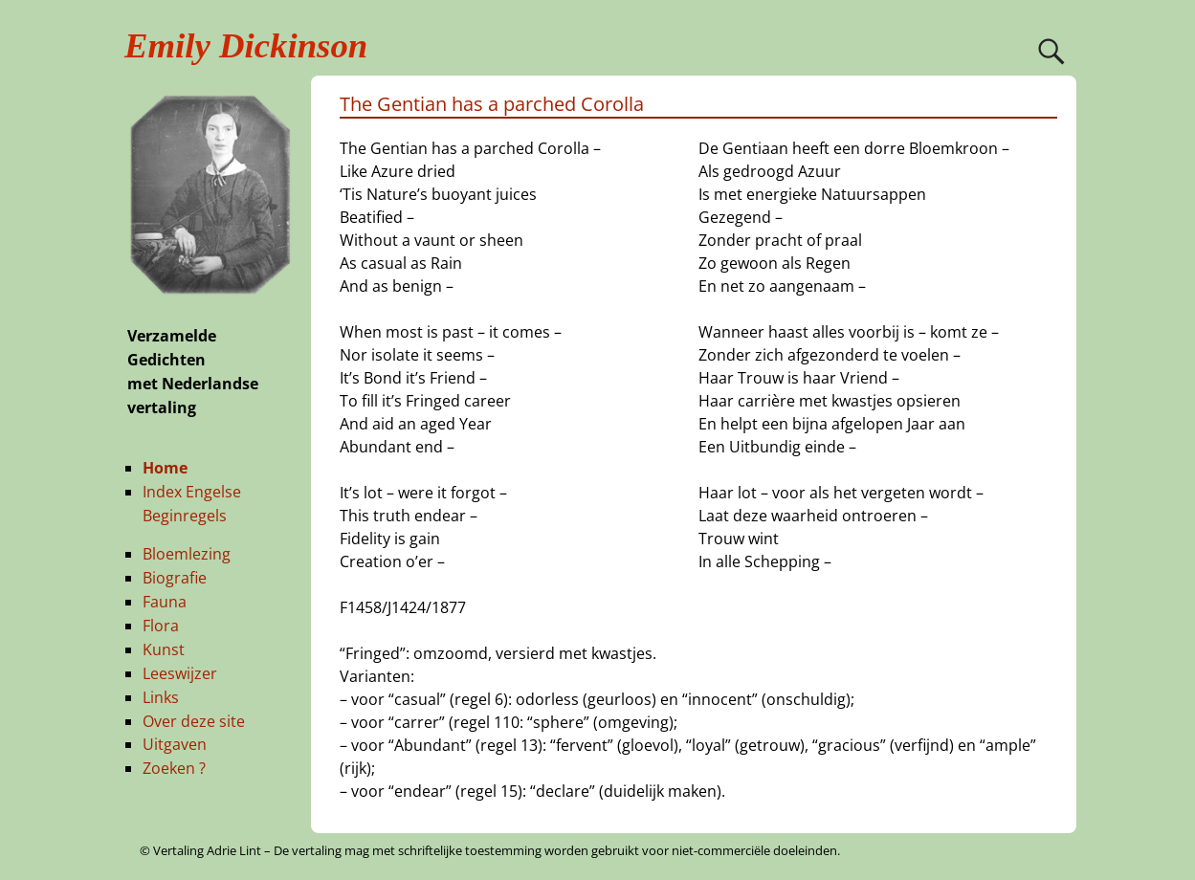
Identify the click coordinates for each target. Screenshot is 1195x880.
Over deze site (194, 721)
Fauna (165, 601)
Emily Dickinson (245, 45)
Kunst (164, 649)
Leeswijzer (180, 673)
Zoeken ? (174, 768)
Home (165, 467)
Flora (161, 625)
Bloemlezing (187, 553)
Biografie (175, 577)
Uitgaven (175, 744)
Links (161, 697)
